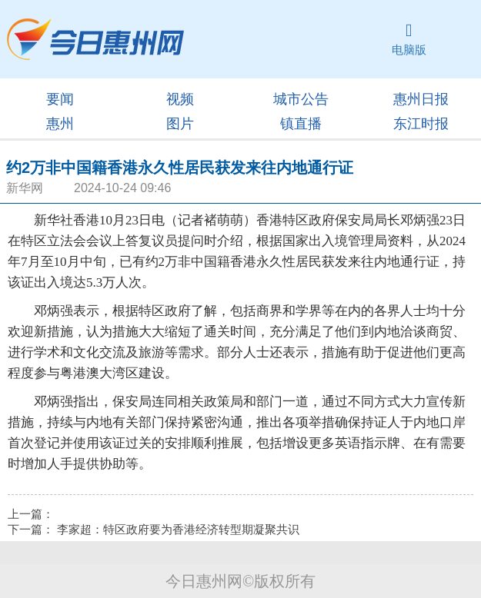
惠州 (60, 123)
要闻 (60, 99)
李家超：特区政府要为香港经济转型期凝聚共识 (178, 529)
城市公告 (301, 99)
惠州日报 (421, 99)
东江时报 (421, 123)
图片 (180, 123)
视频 (180, 99)
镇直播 (301, 123)
